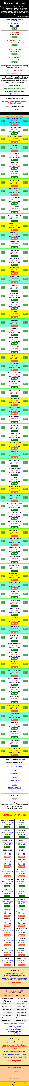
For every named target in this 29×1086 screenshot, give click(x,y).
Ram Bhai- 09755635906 (14, 994)
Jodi (3, 121)
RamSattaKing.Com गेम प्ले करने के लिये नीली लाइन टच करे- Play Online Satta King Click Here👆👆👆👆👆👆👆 (14, 1031)
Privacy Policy (11, 1067)
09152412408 (14, 1078)
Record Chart (10, 822)
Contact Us (18, 1067)
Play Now (14, 124)
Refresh (14, 28)
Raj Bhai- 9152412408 (14, 85)
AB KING (14, 1072)
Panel (25, 121)
